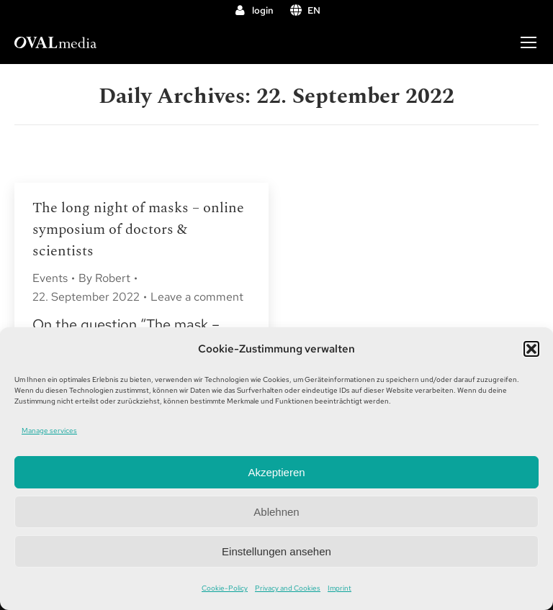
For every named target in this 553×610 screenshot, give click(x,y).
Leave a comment (196, 296)
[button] (531, 349)
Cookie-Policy (225, 588)
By (104, 278)
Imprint (339, 588)
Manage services (49, 430)
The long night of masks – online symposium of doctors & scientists (138, 229)
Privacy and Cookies (287, 588)
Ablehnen (276, 512)
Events (50, 278)
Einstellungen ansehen (276, 551)
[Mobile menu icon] (528, 42)
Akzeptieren (276, 472)
